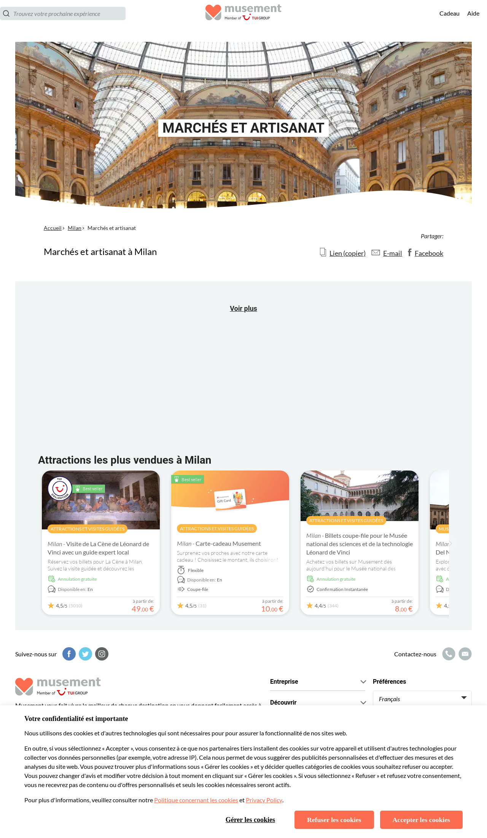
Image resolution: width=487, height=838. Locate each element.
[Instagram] (100, 653)
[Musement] (243, 21)
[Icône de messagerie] (464, 653)
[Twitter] (84, 653)
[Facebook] (68, 653)
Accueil (53, 228)
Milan (74, 228)
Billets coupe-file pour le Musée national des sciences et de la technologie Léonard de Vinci (359, 544)
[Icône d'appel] (447, 653)
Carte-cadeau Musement (219, 543)
